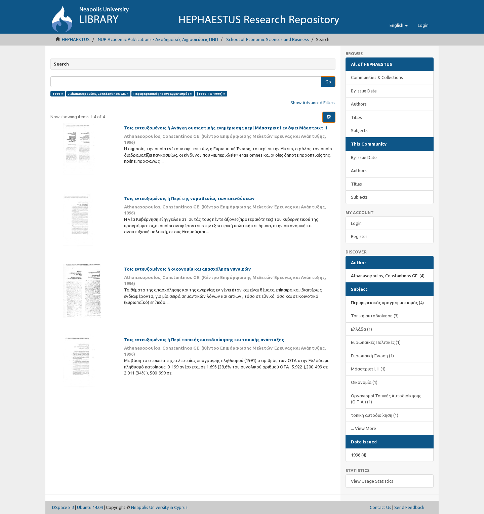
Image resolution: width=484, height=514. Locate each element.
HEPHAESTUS (76, 39)
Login (356, 223)
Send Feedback (409, 507)
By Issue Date (364, 90)
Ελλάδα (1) (361, 329)
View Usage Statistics (372, 481)
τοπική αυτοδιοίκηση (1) (374, 415)
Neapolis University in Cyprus (159, 507)
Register (359, 236)
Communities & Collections (377, 77)
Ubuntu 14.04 (90, 507)
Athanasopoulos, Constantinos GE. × (98, 93)
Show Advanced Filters (312, 102)
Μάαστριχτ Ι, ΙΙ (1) (368, 368)
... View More (363, 428)
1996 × (57, 93)
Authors (359, 104)
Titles (356, 117)
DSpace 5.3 (63, 507)
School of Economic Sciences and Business (267, 39)
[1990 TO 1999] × (211, 93)
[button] (399, 25)
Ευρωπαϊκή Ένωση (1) (372, 355)
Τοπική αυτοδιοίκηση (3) (375, 315)
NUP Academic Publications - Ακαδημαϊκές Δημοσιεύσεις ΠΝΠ (158, 39)
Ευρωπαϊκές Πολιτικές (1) (376, 342)
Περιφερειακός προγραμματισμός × (162, 93)
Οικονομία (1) (364, 382)
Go (328, 81)
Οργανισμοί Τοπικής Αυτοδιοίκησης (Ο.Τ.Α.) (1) (386, 398)
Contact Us (380, 507)
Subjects (359, 130)
